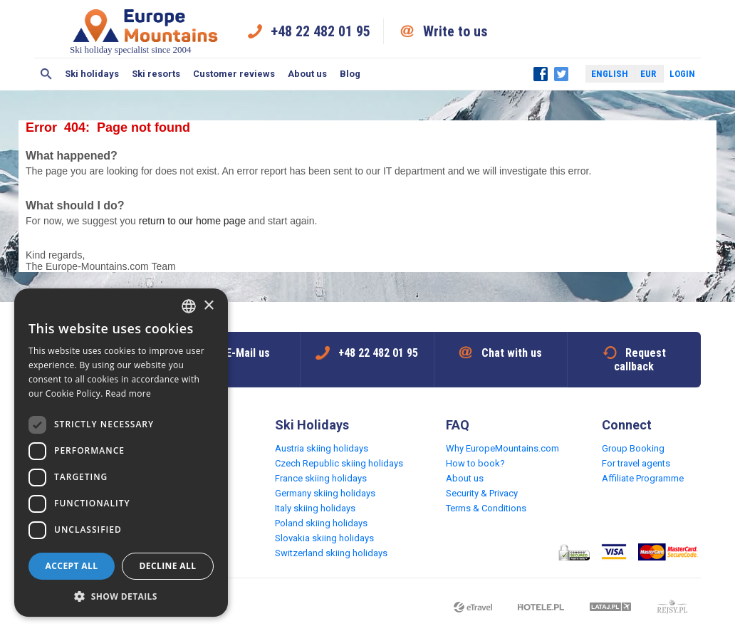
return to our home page (192, 220)
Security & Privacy (482, 493)
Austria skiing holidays (321, 448)
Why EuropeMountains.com (502, 448)
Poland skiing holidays (321, 523)
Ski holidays (92, 73)
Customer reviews (234, 73)
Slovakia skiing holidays (324, 538)
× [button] (208, 306)
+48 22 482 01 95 (320, 31)
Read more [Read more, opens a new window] (128, 393)
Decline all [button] (168, 566)
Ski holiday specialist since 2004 (145, 31)
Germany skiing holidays (325, 493)
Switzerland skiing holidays (331, 553)
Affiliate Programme (643, 478)
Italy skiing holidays (315, 508)
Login (682, 73)
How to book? (475, 463)
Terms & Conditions (486, 508)
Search (46, 74)
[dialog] (121, 452)
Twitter (561, 74)
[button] (121, 596)
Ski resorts (156, 73)
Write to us (455, 31)
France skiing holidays (321, 478)
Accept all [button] (72, 566)
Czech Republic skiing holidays (339, 463)
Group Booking (633, 448)
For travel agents (636, 463)
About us (307, 73)
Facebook (540, 74)
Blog (350, 73)
